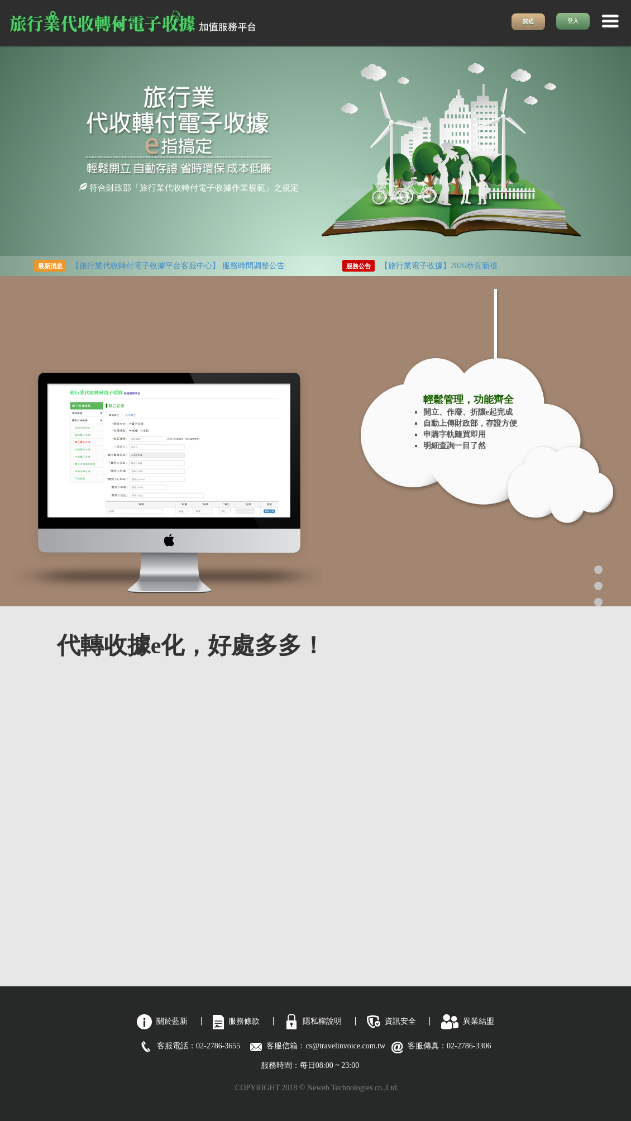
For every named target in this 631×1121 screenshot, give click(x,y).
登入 (573, 21)
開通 (528, 21)
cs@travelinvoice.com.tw (349, 1046)
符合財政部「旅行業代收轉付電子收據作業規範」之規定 (189, 187)
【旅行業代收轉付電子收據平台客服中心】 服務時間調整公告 (178, 266)
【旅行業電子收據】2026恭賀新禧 (439, 266)
